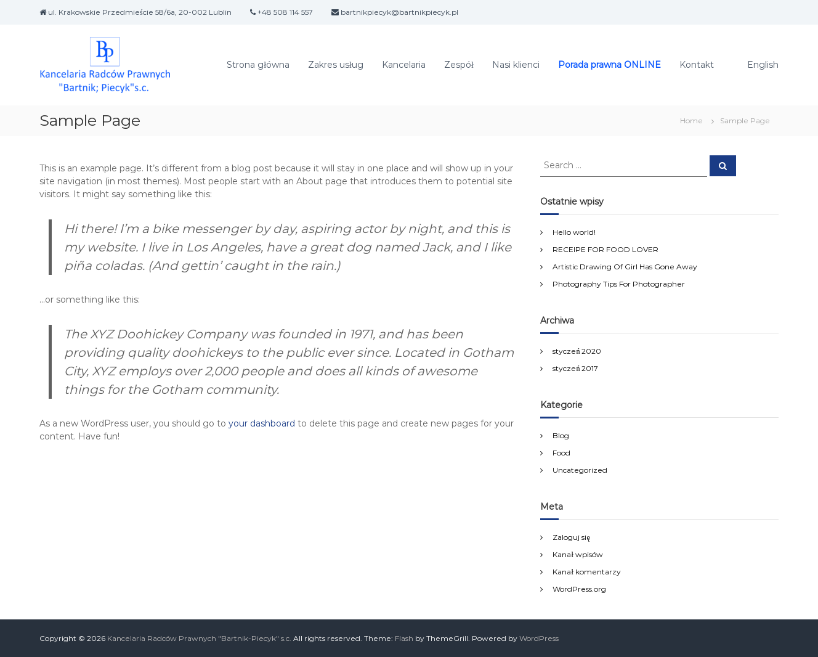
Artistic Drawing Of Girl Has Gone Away (625, 266)
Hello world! (574, 232)
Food (561, 452)
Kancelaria (404, 64)
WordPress (539, 638)
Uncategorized (580, 470)
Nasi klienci (516, 64)
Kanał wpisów (577, 554)
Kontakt (696, 64)
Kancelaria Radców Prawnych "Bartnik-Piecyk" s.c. (199, 638)
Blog (561, 435)
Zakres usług (335, 64)
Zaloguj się (571, 537)
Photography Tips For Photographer (619, 283)
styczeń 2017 (575, 368)
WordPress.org (579, 589)
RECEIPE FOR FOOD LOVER (605, 249)
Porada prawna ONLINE (609, 64)
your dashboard (262, 423)
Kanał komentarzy (586, 571)
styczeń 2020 (577, 351)
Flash (404, 638)
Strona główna (258, 64)
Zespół (459, 64)
